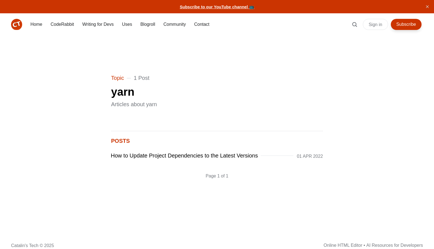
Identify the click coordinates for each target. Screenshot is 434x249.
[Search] (354, 27)
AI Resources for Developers (394, 245)
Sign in (375, 24)
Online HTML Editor (343, 245)
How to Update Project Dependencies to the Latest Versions (184, 156)
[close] (427, 6)
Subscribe (406, 24)
